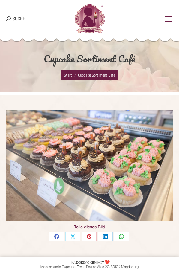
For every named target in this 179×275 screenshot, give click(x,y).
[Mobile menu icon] (169, 19)
